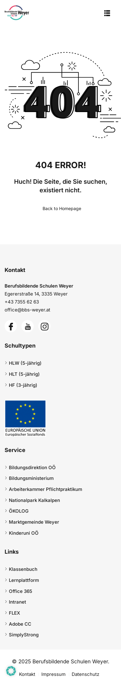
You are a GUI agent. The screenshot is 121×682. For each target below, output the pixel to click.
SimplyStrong (24, 635)
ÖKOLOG (18, 511)
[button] (11, 671)
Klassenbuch (23, 569)
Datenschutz (85, 674)
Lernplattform (24, 580)
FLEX (14, 613)
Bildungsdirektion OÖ (32, 467)
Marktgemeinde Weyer (34, 522)
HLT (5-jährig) (24, 374)
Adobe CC (20, 624)
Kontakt (27, 674)
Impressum (53, 674)
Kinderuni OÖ (24, 533)
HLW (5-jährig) (25, 363)
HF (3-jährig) (23, 385)
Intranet (17, 602)
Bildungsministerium (31, 478)
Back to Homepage (60, 208)
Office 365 (20, 591)
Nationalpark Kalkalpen (34, 500)
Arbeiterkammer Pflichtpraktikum (45, 489)
